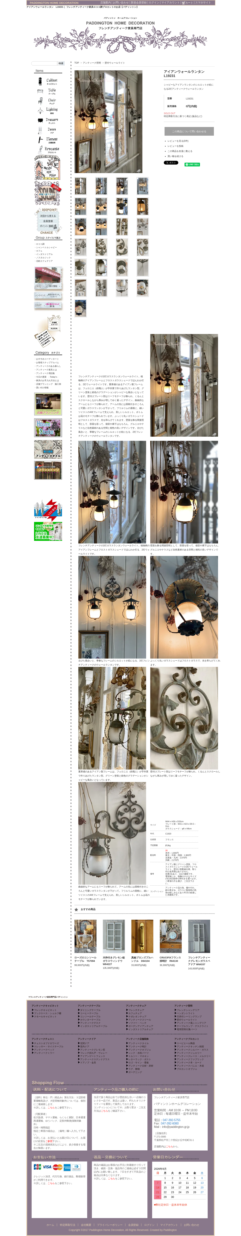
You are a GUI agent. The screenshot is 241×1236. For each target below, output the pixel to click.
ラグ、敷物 (134, 1069)
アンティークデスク (90, 1023)
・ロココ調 (39, 244)
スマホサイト (203, 2)
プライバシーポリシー (109, 1225)
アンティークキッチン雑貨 (190, 1046)
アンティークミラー (44, 1053)
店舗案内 (105, 2)
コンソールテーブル (90, 1016)
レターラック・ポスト (139, 1059)
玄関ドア (84, 1043)
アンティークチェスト (43, 1039)
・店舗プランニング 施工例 (47, 384)
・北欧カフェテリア (43, 261)
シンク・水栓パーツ (138, 1053)
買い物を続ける (175, 156)
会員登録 (133, 1225)
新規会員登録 (139, 2)
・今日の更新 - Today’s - (46, 377)
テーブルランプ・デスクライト (192, 1026)
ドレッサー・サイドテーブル (48, 1046)
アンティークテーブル (89, 1005)
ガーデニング (135, 1072)
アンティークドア (87, 1039)
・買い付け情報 (41, 387)
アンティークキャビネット (45, 1005)
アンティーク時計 (137, 1046)
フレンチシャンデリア (188, 1010)
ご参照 (49, 1141)
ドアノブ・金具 (88, 1062)
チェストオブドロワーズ (46, 1043)
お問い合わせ (121, 2)
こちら (51, 1107)
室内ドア (84, 1046)
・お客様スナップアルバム (46, 362)
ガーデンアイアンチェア (140, 1026)
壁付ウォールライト (115, 63)
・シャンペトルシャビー (45, 247)
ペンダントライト (186, 1013)
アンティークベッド (44, 1049)
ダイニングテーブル (90, 1010)
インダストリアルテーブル (93, 1026)
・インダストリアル (43, 254)
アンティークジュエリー (189, 1053)
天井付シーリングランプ (189, 1016)
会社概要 (86, 1225)
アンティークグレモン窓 (92, 1049)
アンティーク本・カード (189, 1062)
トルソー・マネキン (138, 1056)
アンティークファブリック (190, 1059)
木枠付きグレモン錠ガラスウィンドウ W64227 (114, 961)
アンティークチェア (136, 1005)
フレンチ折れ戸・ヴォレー (93, 1053)
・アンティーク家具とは (45, 370)
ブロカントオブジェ (187, 1069)
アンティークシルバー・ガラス (192, 1049)
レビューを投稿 (175, 146)
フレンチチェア (136, 1010)
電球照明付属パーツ (187, 1029)
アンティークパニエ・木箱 (190, 1065)
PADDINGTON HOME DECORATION (54, 2)
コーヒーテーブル (89, 1013)
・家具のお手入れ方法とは (46, 380)
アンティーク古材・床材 (140, 1065)
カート (187, 2)
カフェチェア (135, 1013)
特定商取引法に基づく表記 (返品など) (183, 116)
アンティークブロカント (186, 1039)
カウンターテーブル (90, 1019)
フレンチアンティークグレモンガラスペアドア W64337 (199, 961)
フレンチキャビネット (45, 1010)
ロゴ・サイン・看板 (138, 1062)
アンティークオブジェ (139, 1049)
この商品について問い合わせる (189, 131)
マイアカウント (170, 2)
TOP (76, 63)
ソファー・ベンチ (137, 1023)
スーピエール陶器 (186, 1043)
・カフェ (38, 251)
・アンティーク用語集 (44, 373)
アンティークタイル (138, 1043)
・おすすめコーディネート (46, 359)
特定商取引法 (67, 1225)
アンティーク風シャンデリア (191, 1023)
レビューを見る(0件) (178, 141)
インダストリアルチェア (140, 1029)
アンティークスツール (139, 1019)
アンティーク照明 (92, 63)
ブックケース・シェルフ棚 (47, 1013)
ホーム (50, 1225)
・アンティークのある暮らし (47, 366)
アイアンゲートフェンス (92, 1056)
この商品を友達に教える (180, 151)
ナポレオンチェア (137, 1016)
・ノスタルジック (42, 257)
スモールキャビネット (45, 1016)
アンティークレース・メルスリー (194, 1056)
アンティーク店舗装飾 (137, 1039)
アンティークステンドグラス (95, 1059)
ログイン (154, 2)
